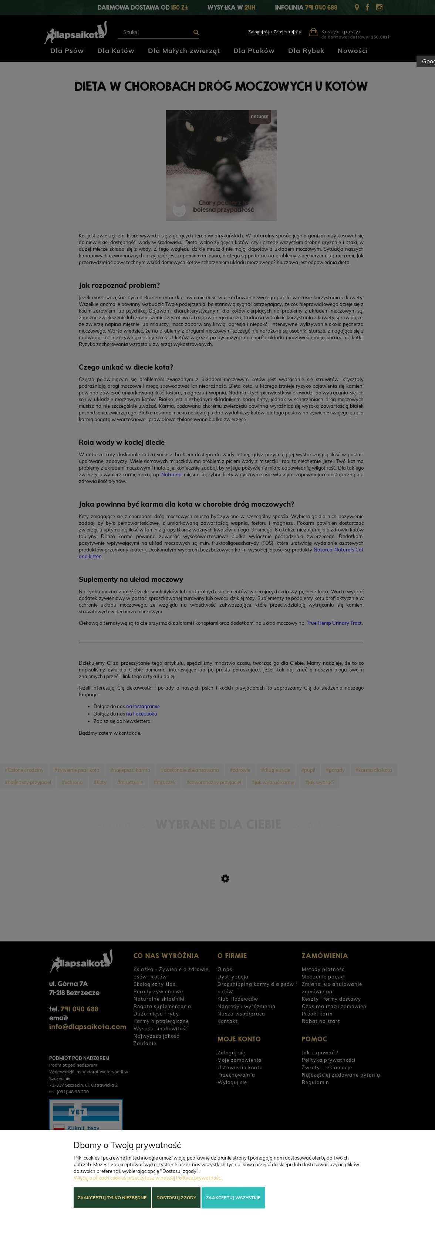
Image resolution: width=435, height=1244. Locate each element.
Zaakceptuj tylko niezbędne (112, 1197)
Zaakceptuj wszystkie (233, 1197)
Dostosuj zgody (176, 1197)
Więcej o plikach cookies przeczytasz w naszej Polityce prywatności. (148, 1178)
